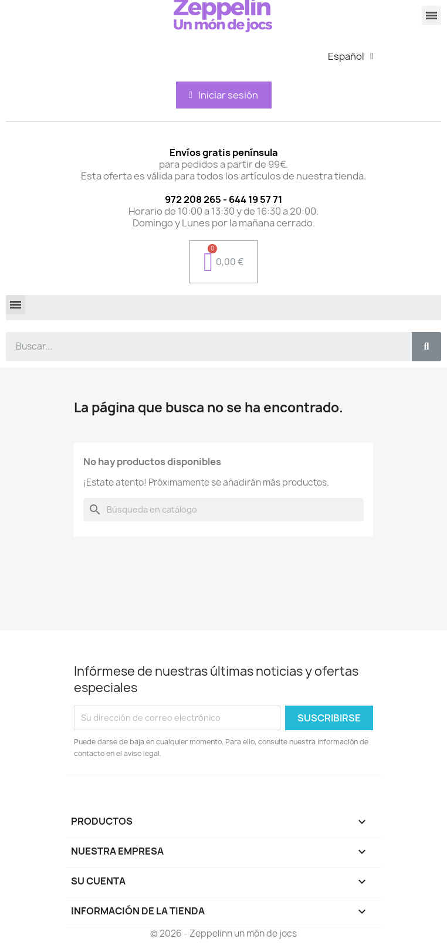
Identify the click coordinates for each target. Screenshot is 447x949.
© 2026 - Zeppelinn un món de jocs (223, 933)
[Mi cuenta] (223, 95)
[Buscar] (223, 509)
